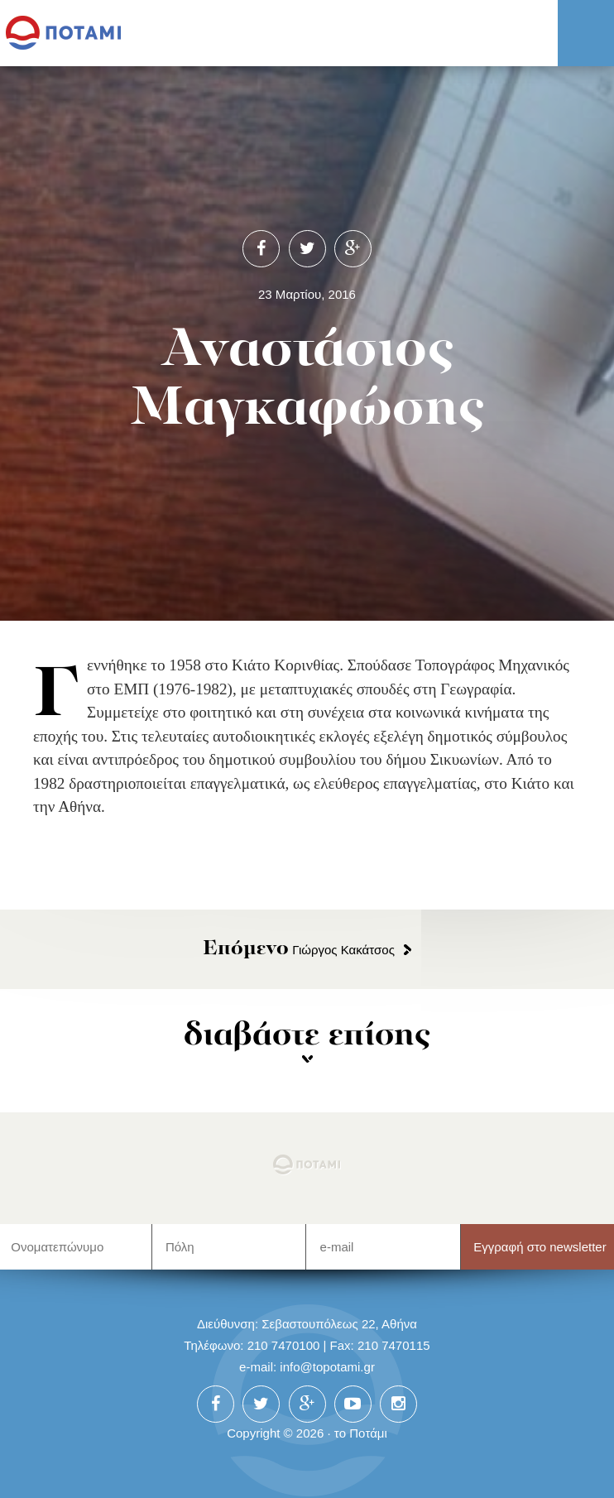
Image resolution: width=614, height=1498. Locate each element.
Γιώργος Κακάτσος (299, 950)
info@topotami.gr (327, 1367)
